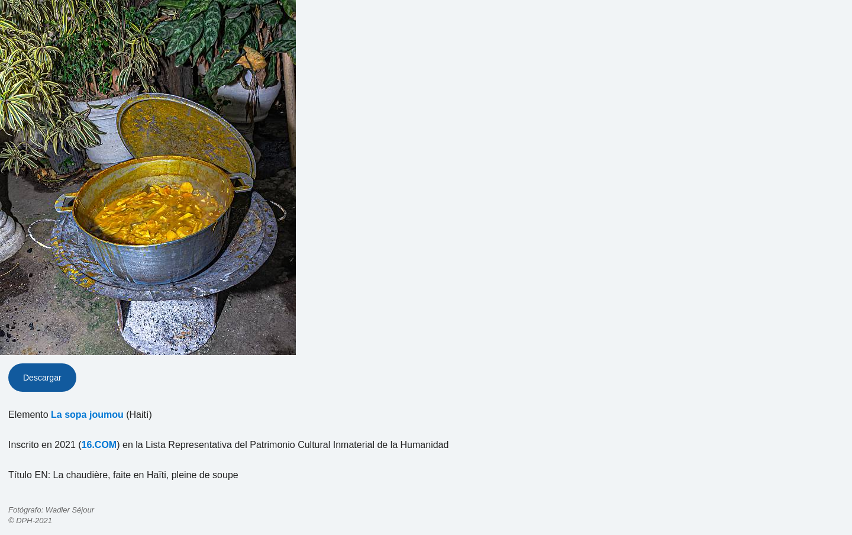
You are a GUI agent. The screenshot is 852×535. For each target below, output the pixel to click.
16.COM (99, 445)
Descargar (42, 377)
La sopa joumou (87, 415)
